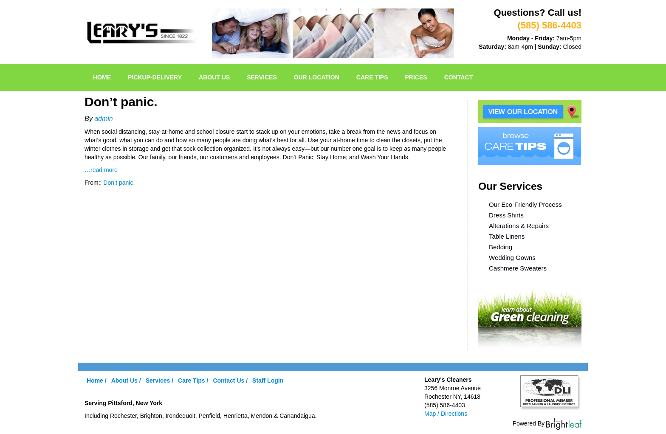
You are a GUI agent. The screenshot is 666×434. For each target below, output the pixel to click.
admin (103, 118)
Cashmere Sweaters (518, 268)
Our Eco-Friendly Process (525, 204)
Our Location (316, 77)
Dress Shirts (506, 215)
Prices (416, 77)
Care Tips (372, 77)
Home (102, 77)
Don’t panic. (119, 182)
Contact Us (228, 380)
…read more (101, 169)
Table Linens (507, 236)
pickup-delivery (155, 77)
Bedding (500, 247)
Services (262, 77)
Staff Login (267, 380)
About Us (214, 77)
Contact (458, 77)
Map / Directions (445, 413)
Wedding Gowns (512, 257)
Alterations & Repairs (519, 225)
